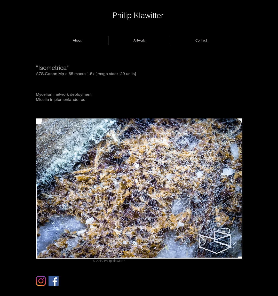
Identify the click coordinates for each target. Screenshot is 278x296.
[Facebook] (54, 281)
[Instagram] (41, 281)
